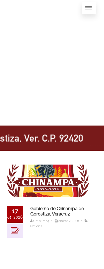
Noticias (36, 226)
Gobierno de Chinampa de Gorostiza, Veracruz (57, 211)
